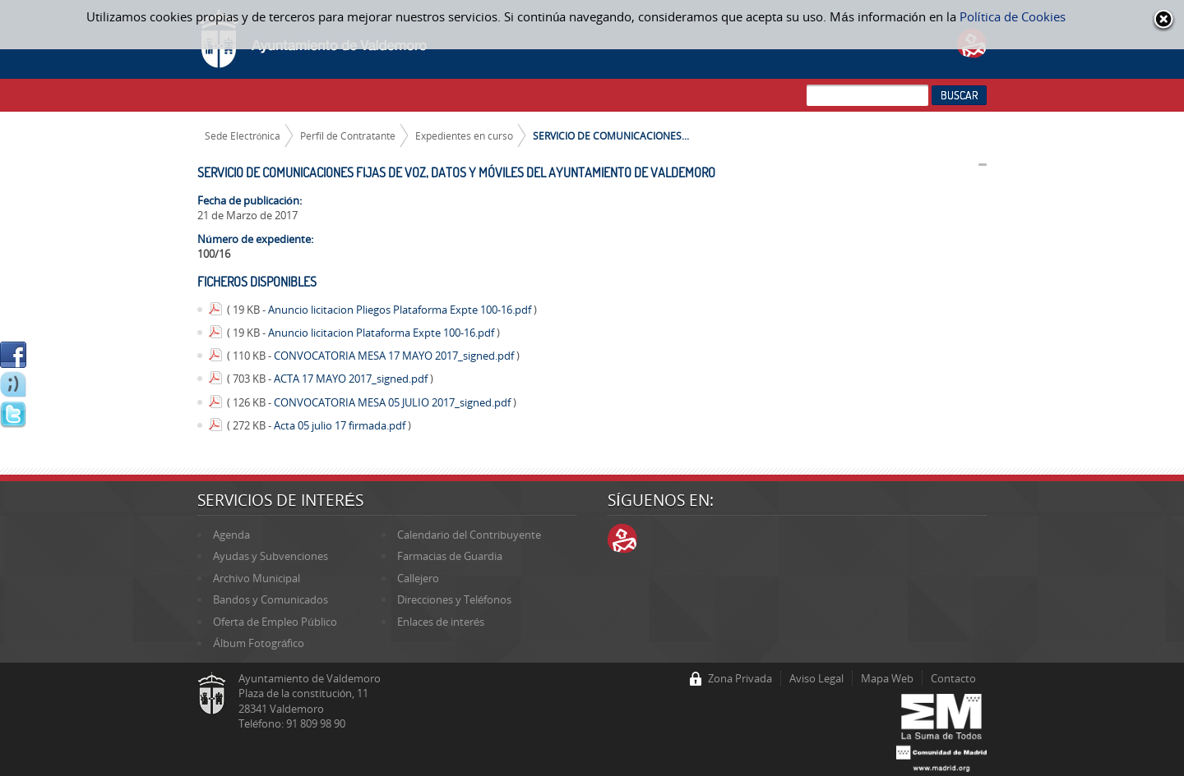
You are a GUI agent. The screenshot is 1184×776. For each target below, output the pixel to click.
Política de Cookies (1013, 16)
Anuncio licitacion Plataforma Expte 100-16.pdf (382, 332)
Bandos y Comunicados (270, 599)
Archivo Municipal (256, 578)
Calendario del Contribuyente (469, 534)
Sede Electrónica (243, 135)
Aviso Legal (816, 678)
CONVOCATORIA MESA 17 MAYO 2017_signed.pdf (395, 355)
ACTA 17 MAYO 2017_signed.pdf (352, 378)
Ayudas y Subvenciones (270, 556)
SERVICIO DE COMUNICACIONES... (611, 135)
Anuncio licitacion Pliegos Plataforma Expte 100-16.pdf (401, 309)
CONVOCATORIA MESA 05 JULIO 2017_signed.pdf (393, 402)
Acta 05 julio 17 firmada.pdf (341, 425)
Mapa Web (887, 678)
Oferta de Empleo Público (274, 621)
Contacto (953, 678)
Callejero (418, 578)
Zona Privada (740, 678)
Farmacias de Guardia (449, 556)
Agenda (231, 534)
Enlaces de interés (440, 621)
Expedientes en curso (464, 135)
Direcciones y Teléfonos (454, 599)
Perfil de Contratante (347, 135)
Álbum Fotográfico (258, 643)
